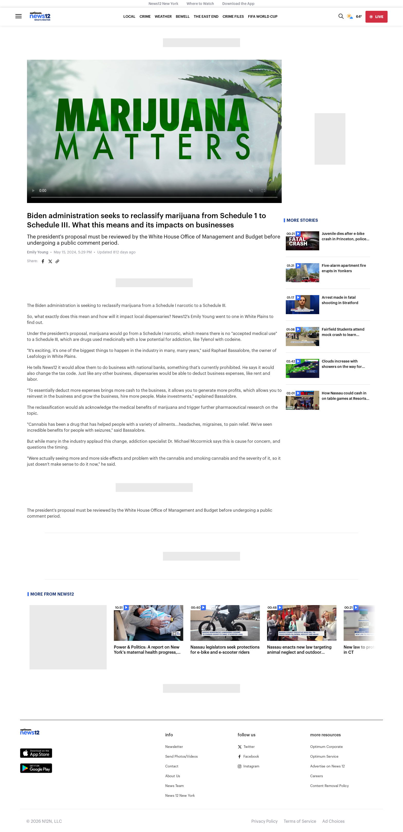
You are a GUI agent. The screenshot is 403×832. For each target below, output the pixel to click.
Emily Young (37, 252)
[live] (376, 17)
